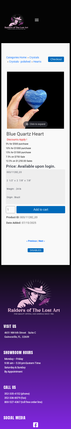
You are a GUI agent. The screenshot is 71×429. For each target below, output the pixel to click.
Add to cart (41, 209)
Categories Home (16, 57)
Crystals (34, 57)
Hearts (37, 61)
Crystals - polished (19, 61)
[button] (37, 20)
